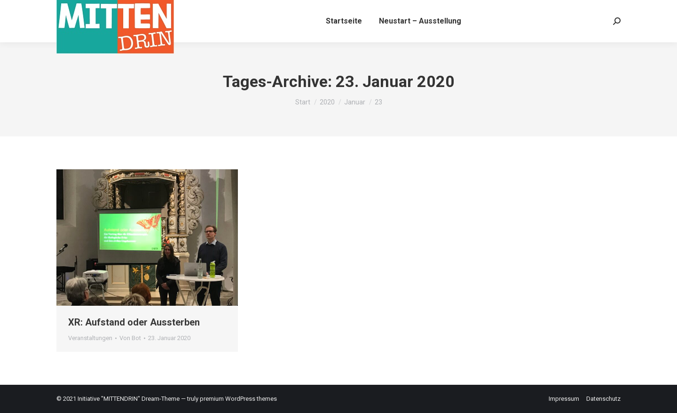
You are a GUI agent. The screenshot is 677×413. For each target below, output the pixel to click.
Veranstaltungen (90, 338)
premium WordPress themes (238, 398)
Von (130, 338)
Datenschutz (603, 398)
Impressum (564, 398)
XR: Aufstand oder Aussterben (134, 322)
